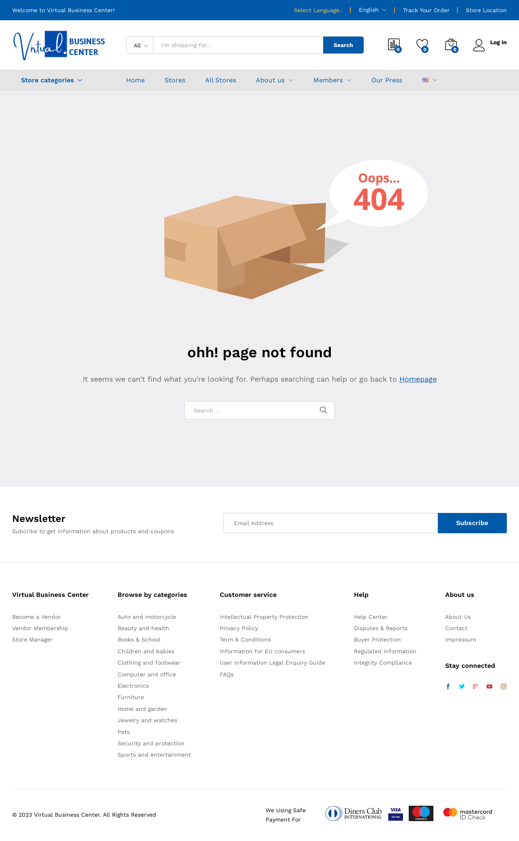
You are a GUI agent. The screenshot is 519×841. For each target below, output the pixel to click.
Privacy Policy (239, 628)
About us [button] (270, 80)
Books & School (139, 639)
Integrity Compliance (383, 662)
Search (343, 45)
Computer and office (147, 674)
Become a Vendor (36, 617)
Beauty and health (143, 628)
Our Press (386, 80)
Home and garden (142, 709)
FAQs (227, 674)
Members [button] (328, 80)
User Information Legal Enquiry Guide (272, 662)
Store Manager (32, 639)
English (369, 10)
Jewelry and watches (147, 720)
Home (135, 80)
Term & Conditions (245, 639)
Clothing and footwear (149, 662)
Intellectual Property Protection (264, 617)
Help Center (371, 617)
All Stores (220, 80)
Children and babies (146, 651)
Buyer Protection (377, 639)
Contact (456, 628)
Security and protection (151, 743)
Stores (175, 80)
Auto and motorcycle (147, 617)
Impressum (460, 639)
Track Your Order (426, 10)
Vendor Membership (40, 628)
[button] (425, 80)
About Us (458, 617)
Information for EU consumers (262, 651)
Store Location (486, 10)
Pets (124, 732)
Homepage (418, 379)
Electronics (133, 685)
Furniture (131, 697)
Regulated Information (385, 651)
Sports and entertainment (154, 754)
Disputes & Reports (380, 628)
